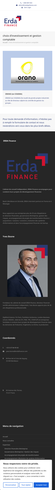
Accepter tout (41, 485)
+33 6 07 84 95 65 (12, 348)
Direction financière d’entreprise (16, 449)
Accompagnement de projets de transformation (21, 455)
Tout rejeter (26, 485)
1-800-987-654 (27, 3)
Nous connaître (8, 441)
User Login (27, 7)
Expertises (6, 445)
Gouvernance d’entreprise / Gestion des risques (21, 452)
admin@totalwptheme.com (28, 5)
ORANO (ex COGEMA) (13, 94)
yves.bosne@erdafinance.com (17, 351)
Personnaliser (10, 485)
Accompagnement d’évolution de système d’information (24, 458)
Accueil (5, 42)
